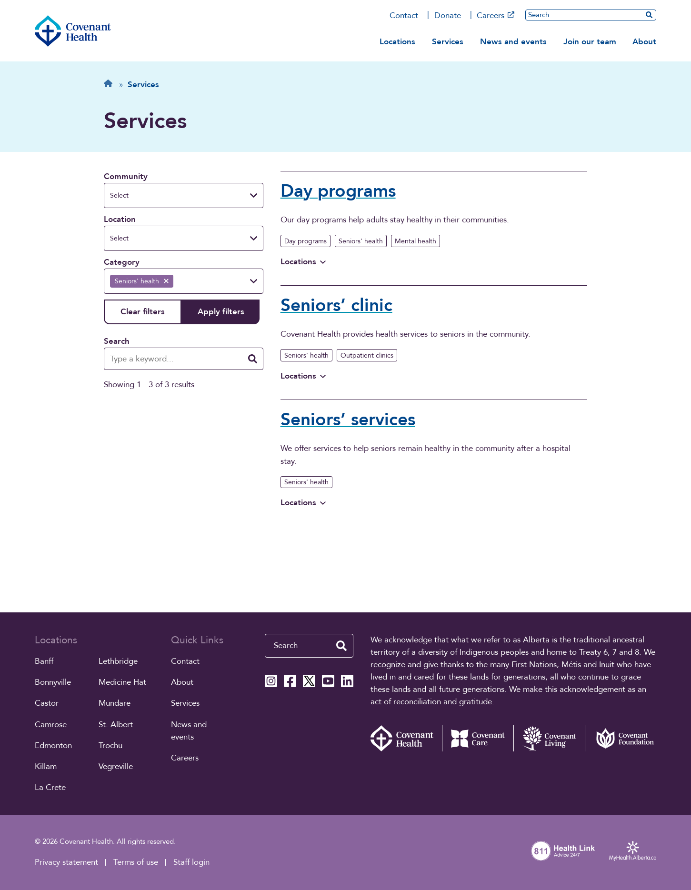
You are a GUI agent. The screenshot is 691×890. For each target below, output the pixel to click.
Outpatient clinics (366, 355)
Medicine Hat (122, 682)
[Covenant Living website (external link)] (549, 738)
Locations (397, 41)
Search (117, 341)
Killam (46, 766)
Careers (495, 15)
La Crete (50, 787)
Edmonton (53, 745)
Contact (404, 15)
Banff (44, 661)
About (644, 41)
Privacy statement (66, 862)
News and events (513, 41)
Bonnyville (53, 682)
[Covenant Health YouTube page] (328, 681)
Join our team (589, 41)
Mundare (114, 703)
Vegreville (116, 766)
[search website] (649, 15)
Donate (447, 15)
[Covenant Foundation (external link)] (620, 738)
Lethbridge (118, 661)
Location (120, 219)
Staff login (191, 862)
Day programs (305, 241)
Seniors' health (361, 241)
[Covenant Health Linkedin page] (347, 681)
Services (447, 41)
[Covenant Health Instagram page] (271, 681)
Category (122, 262)
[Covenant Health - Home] (406, 738)
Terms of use (135, 862)
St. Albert (116, 724)
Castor (47, 703)
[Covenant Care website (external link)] (477, 738)
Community (126, 176)
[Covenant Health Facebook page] (290, 681)
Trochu (110, 745)
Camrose (51, 724)
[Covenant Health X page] (309, 681)
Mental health (415, 241)
